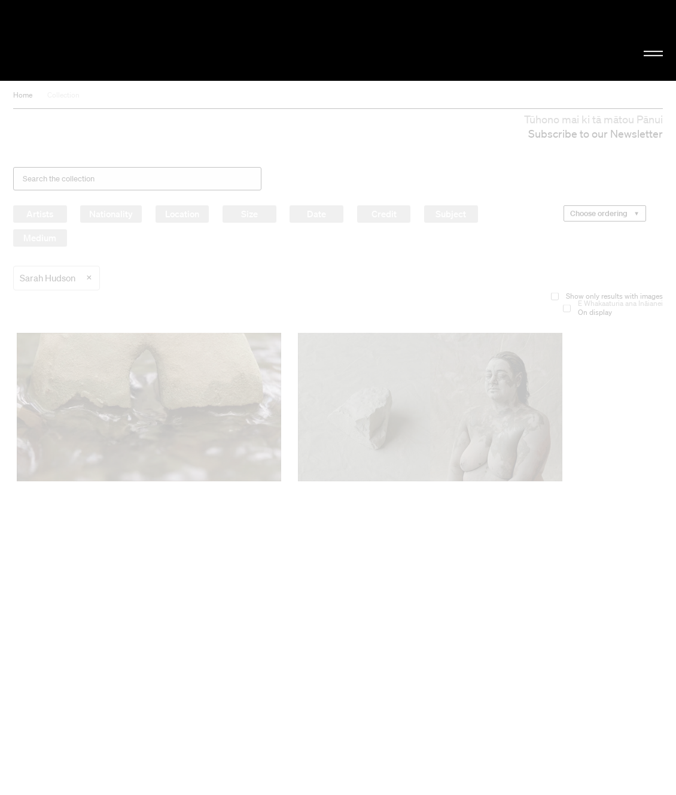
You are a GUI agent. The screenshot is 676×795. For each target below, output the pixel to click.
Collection (63, 95)
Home (22, 95)
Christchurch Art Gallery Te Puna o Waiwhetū (114, 40)
